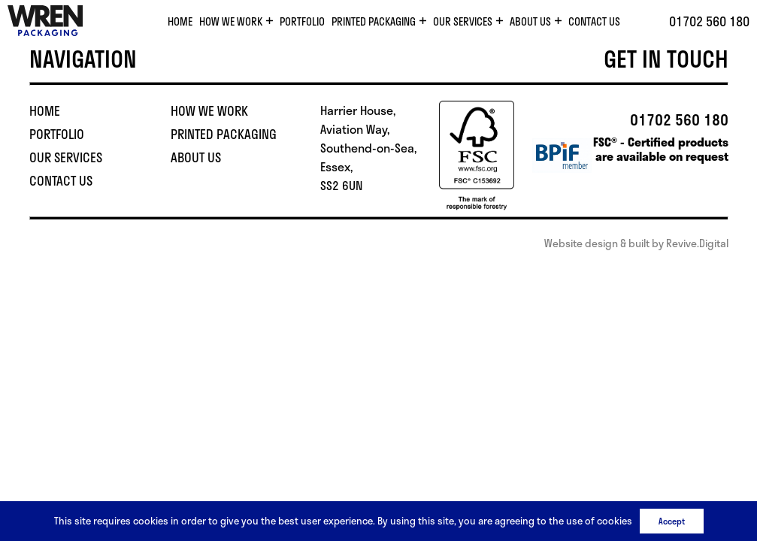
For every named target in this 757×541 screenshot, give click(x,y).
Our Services (462, 21)
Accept (672, 521)
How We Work (230, 21)
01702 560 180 (709, 21)
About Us (530, 21)
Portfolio (302, 21)
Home (180, 21)
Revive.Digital (697, 243)
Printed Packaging (374, 21)
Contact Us (594, 21)
